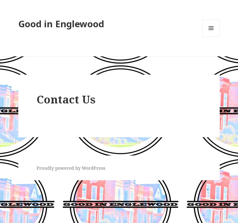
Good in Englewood (61, 24)
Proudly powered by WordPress (71, 168)
